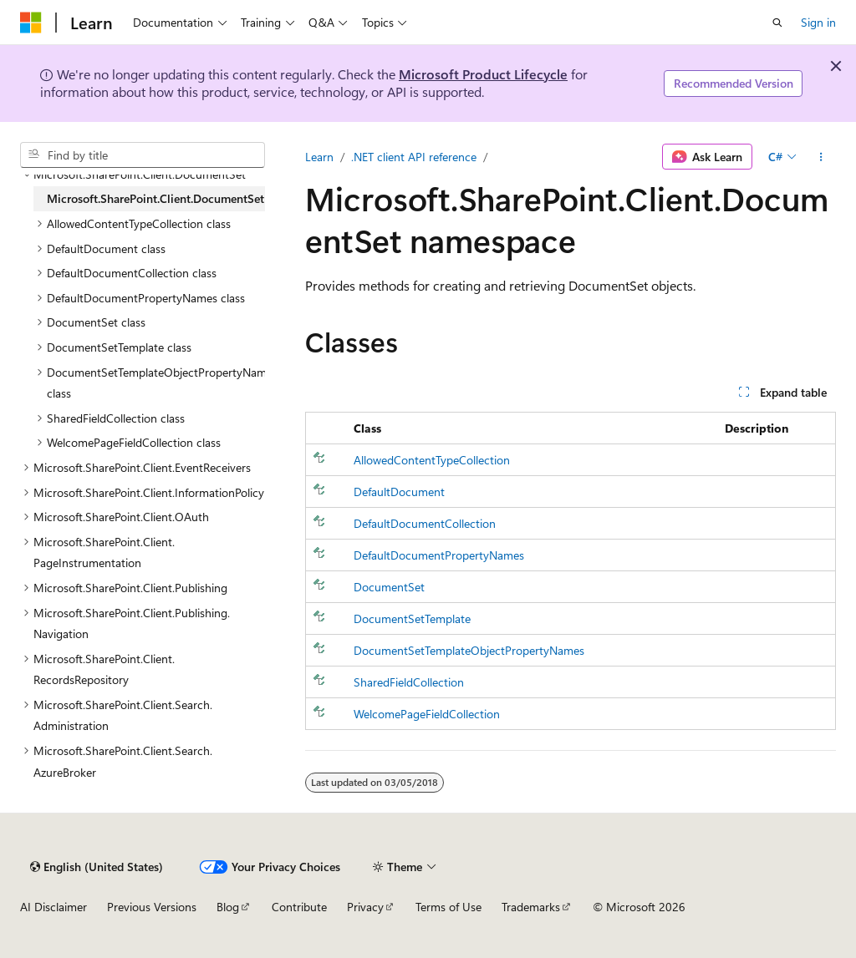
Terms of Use (448, 907)
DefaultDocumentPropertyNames (439, 555)
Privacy (365, 907)
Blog (228, 907)
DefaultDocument (399, 491)
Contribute (299, 907)
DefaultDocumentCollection (425, 523)
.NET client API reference (413, 157)
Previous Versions (151, 907)
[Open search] (777, 23)
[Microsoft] (31, 22)
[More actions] (821, 157)
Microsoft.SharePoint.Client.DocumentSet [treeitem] (155, 198)
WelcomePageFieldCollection (427, 714)
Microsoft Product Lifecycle (483, 74)
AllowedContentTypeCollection (432, 460)
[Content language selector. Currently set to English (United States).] (96, 867)
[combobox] (142, 155)
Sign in (818, 22)
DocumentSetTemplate (412, 618)
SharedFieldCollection (409, 682)
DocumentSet (389, 587)
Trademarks (531, 907)
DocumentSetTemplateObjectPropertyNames (469, 650)
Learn (319, 157)
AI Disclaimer (53, 907)
